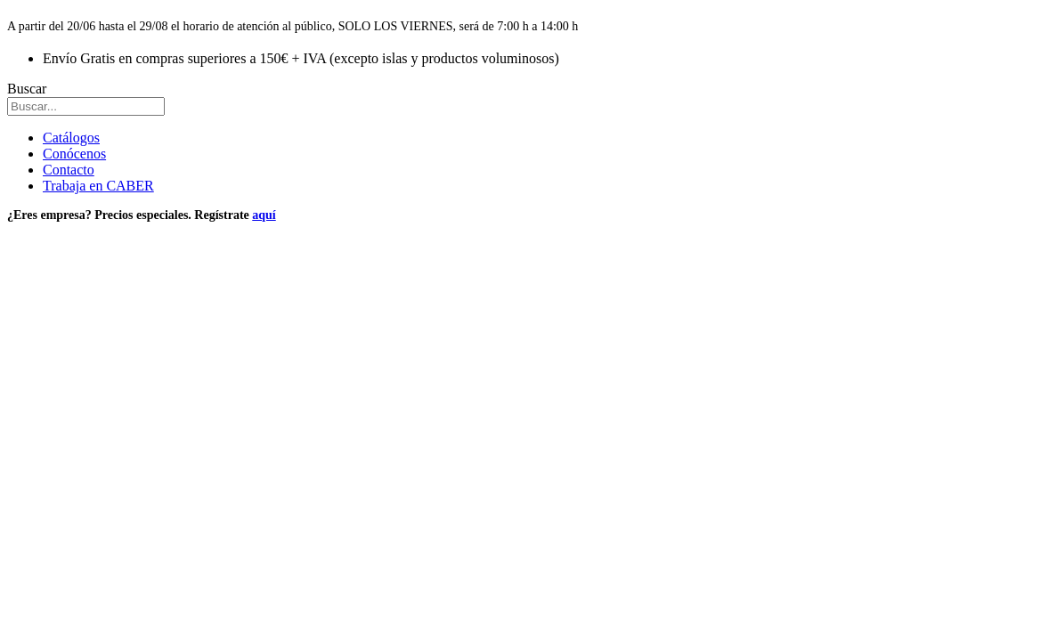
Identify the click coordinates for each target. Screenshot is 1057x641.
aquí (263, 215)
